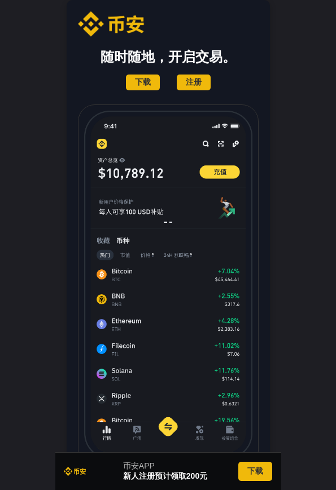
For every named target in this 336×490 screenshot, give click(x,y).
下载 (143, 81)
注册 (194, 81)
